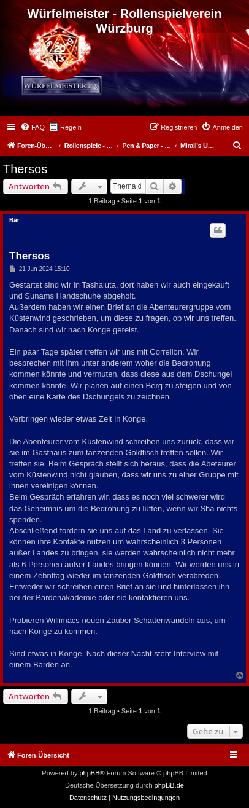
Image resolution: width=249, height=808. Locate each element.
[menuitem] (32, 127)
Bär (14, 220)
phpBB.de (169, 785)
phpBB (89, 773)
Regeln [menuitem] (71, 127)
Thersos (25, 169)
